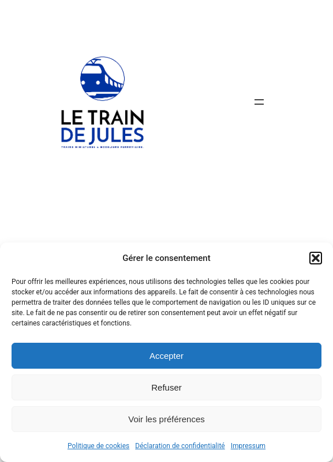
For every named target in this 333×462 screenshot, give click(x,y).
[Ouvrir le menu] (259, 102)
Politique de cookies (98, 446)
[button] (315, 258)
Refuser (166, 387)
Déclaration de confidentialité (180, 446)
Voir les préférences (166, 419)
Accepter (166, 356)
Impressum (248, 446)
